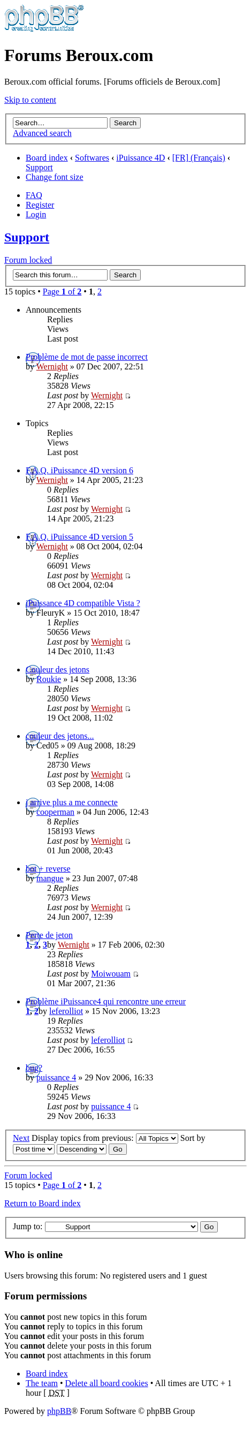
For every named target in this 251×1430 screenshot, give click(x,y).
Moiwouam (111, 973)
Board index (47, 157)
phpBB (59, 1411)
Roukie (48, 679)
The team (42, 1383)
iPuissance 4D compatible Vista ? (83, 603)
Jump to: (28, 1226)
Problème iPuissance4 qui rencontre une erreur (106, 1001)
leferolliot (66, 1011)
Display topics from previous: (105, 1138)
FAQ (34, 195)
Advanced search (42, 133)
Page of (62, 291)
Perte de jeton (49, 935)
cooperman (55, 811)
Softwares (92, 157)
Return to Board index (42, 1203)
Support (39, 167)
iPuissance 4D (140, 157)
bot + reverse (48, 868)
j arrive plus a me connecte (72, 802)
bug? (34, 1067)
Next (21, 1138)
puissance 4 (56, 1077)
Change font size (54, 176)
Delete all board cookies (106, 1383)
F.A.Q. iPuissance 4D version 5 (79, 536)
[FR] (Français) (198, 157)
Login (36, 214)
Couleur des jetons (57, 669)
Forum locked (28, 259)
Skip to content (30, 99)
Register (40, 204)
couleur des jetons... (60, 735)
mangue (50, 878)
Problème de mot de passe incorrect (87, 356)
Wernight (52, 366)
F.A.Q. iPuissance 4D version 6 (79, 470)
